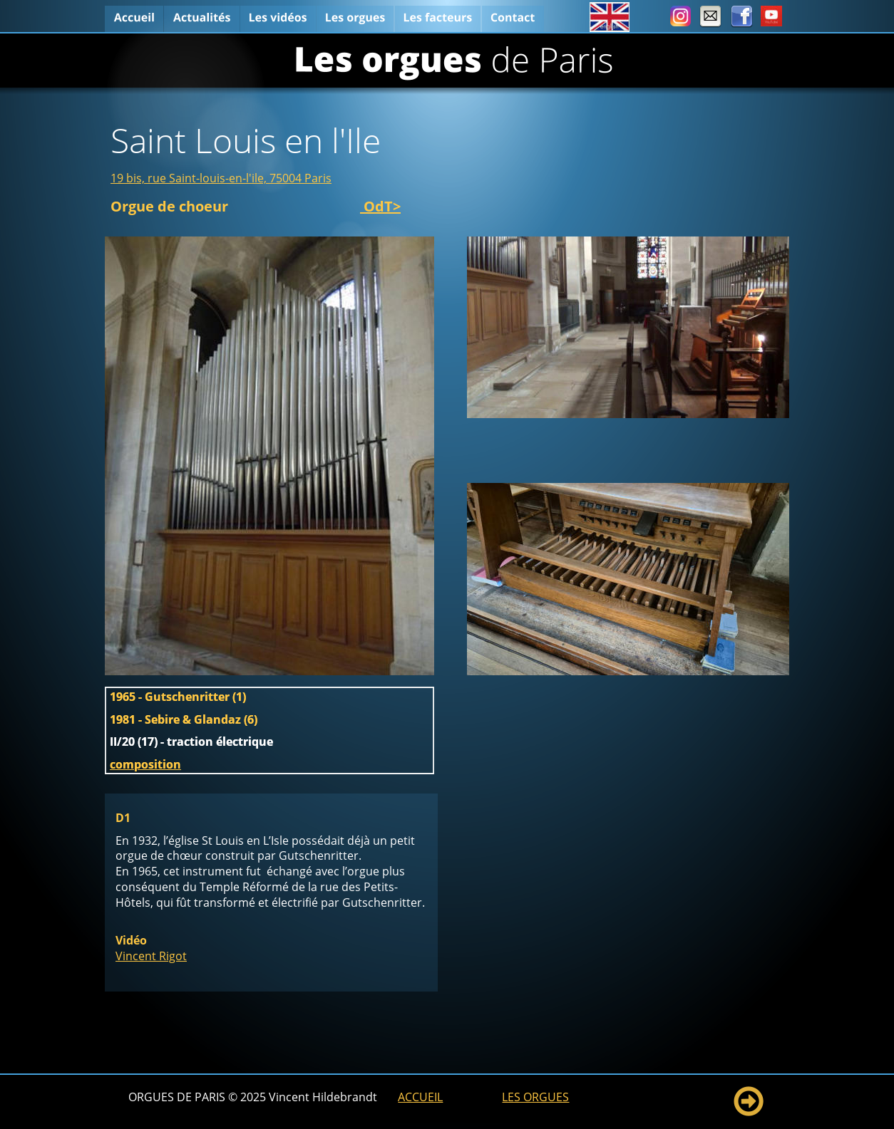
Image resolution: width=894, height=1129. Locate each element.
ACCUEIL (420, 1097)
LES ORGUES (535, 1097)
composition (145, 764)
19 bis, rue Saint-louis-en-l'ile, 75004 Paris (221, 178)
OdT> (380, 206)
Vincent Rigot (151, 956)
